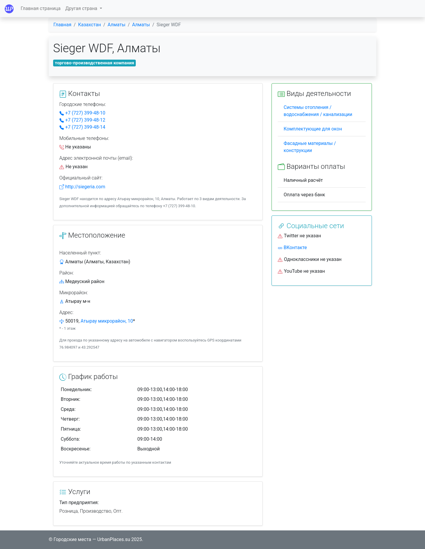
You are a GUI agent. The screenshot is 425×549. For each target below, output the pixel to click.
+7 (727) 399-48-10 (82, 113)
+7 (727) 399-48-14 (82, 127)
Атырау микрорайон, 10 (107, 321)
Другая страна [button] (81, 8)
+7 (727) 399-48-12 (82, 120)
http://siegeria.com (82, 186)
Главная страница (41, 8)
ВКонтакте (292, 247)
